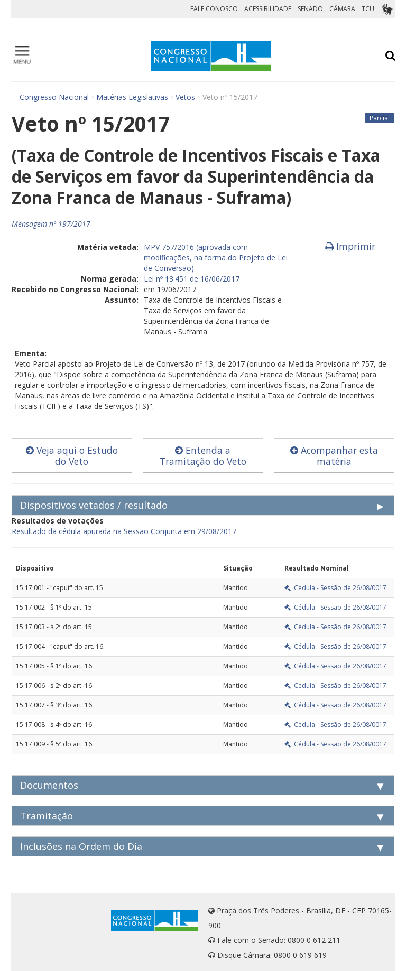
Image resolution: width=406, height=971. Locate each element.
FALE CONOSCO (214, 8)
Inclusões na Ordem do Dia (81, 846)
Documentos (49, 785)
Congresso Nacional (54, 97)
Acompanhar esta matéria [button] (334, 456)
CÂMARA (342, 8)
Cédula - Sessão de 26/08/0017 (335, 587)
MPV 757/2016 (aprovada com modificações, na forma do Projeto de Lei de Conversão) (216, 257)
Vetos (185, 97)
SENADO (310, 8)
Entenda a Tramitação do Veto (203, 456)
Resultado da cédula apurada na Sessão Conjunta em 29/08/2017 (124, 531)
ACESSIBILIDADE (267, 8)
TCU (368, 8)
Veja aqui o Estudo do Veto (72, 456)
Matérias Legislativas (132, 97)
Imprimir (350, 246)
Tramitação (46, 815)
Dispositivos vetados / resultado (94, 505)
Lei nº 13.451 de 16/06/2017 (191, 279)
